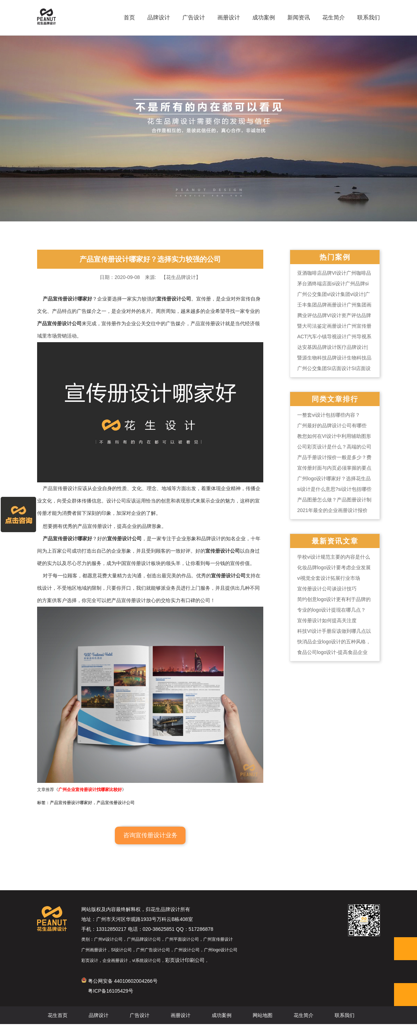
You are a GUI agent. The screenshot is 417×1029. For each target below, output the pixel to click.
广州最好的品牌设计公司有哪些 (331, 425)
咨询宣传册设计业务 (150, 840)
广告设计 (193, 17)
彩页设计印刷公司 (185, 965)
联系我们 (368, 17)
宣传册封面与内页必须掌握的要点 (334, 468)
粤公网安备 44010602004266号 (119, 986)
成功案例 (263, 17)
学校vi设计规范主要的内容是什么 (333, 557)
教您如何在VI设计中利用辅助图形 (334, 436)
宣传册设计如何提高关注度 (327, 620)
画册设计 (228, 17)
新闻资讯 (298, 17)
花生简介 (333, 17)
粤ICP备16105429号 (110, 996)
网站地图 (262, 1020)
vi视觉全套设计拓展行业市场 (328, 578)
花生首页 (57, 1020)
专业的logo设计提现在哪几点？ (331, 610)
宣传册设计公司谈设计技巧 (327, 588)
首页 (129, 17)
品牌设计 (158, 17)
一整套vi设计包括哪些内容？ (328, 415)
